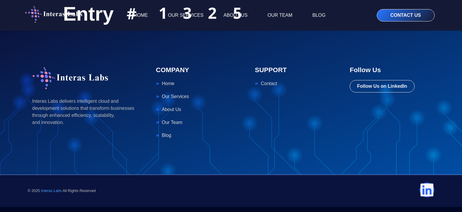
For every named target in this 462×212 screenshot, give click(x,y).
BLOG (318, 15)
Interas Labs (51, 190)
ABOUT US (236, 15)
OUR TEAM (280, 15)
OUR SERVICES (186, 15)
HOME (141, 15)
